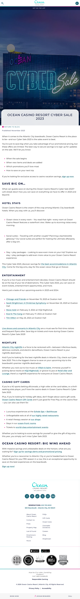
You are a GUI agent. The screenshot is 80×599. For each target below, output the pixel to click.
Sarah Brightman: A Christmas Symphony (26, 303)
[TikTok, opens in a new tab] (37, 496)
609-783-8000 (46, 505)
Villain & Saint (44, 368)
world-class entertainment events (32, 427)
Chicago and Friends (16, 299)
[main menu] (77, 3)
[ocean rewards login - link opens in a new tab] (42, 596)
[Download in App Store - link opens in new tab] (34, 551)
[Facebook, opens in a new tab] (27, 496)
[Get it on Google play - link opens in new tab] (45, 551)
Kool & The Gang (14, 314)
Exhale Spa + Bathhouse (45, 411)
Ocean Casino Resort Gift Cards (17, 400)
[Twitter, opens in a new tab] (42, 496)
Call (70, 596)
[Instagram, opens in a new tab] (32, 496)
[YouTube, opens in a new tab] (48, 496)
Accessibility (46, 588)
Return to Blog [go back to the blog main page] (12, 127)
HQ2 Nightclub (31, 371)
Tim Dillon (11, 318)
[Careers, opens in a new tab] (48, 531)
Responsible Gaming (40, 579)
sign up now (68, 176)
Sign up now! (8, 466)
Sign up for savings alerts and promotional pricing (38, 452)
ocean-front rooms (27, 423)
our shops (35, 419)
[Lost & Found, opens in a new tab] (32, 531)
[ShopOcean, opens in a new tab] (48, 539)
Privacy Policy (34, 588)
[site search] (2, 3)
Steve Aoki (11, 310)
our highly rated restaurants (45, 415)
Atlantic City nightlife (12, 347)
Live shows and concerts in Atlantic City (21, 328)
